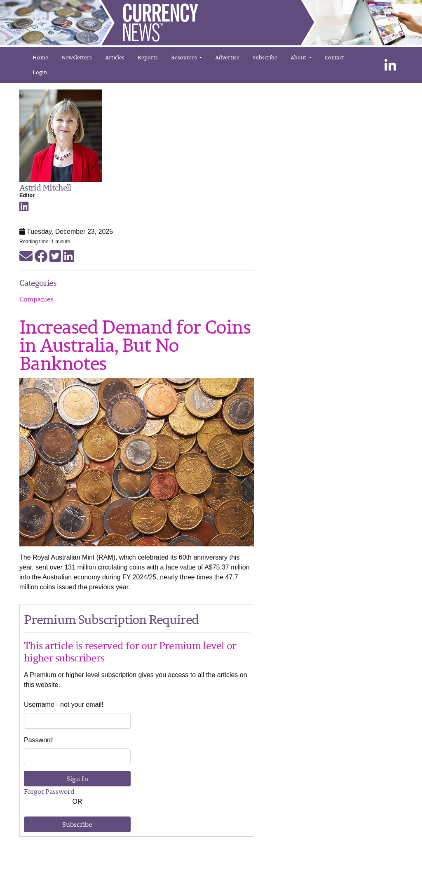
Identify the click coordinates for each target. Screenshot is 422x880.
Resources (184, 57)
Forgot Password (49, 791)
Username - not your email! (63, 704)
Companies (36, 299)
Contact (334, 57)
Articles (114, 57)
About (299, 57)
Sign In (77, 779)
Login (40, 72)
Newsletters (76, 57)
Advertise (227, 57)
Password (38, 740)
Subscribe (265, 57)
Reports (148, 57)
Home (40, 57)
